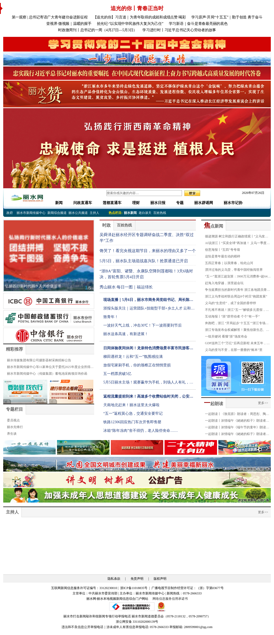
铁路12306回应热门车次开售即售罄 (132, 422)
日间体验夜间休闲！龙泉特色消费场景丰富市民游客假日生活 (148, 349)
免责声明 (137, 579)
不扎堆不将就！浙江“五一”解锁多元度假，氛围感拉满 (237, 310)
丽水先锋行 (15, 427)
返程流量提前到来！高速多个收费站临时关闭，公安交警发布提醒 (148, 397)
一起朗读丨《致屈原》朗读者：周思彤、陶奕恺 (237, 414)
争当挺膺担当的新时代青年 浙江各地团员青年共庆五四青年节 (237, 290)
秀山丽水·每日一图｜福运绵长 (126, 287)
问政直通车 (82, 203)
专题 (180, 203)
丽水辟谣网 (203, 203)
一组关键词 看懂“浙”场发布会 (226, 336)
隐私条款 (114, 579)
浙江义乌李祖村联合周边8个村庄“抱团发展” (236, 296)
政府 (9, 213)
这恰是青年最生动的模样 (222, 256)
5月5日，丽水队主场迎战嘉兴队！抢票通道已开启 (144, 261)
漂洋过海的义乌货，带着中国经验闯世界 (234, 270)
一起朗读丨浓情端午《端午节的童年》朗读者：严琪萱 (235, 428)
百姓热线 (159, 213)
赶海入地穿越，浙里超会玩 (224, 283)
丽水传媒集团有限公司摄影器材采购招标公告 (39, 360)
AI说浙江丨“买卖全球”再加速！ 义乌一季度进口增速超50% (237, 243)
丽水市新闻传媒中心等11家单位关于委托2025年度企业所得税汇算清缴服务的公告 (50, 367)
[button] (267, 448)
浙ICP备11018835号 (134, 588)
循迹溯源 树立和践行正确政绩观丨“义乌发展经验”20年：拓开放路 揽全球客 (236, 237)
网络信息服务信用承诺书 (170, 599)
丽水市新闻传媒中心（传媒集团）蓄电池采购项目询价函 (47, 373)
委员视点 (13, 420)
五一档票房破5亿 (117, 374)
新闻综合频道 (57, 213)
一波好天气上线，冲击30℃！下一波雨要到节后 (142, 325)
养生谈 (12, 434)
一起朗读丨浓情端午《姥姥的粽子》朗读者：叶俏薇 (237, 434)
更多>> (263, 403)
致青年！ (110, 317)
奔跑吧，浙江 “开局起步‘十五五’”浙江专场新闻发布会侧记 (237, 324)
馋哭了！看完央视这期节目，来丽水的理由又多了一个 (148, 251)
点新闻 (213, 226)
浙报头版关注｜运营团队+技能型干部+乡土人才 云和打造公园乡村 (149, 309)
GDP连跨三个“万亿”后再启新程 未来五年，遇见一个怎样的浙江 (237, 344)
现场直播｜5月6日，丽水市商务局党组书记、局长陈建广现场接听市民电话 (148, 301)
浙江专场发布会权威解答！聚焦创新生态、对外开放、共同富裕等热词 (237, 330)
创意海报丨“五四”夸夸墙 (222, 250)
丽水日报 (157, 203)
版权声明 (160, 579)
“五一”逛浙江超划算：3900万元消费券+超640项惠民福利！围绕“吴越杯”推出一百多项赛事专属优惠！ (237, 277)
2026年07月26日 (251, 193)
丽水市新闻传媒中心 (31, 213)
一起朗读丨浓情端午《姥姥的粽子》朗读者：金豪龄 (237, 421)
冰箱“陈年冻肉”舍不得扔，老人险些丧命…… (140, 431)
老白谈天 (145, 213)
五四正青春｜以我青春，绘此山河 (229, 263)
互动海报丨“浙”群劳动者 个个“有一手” (232, 316)
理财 (136, 203)
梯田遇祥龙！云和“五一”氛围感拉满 (133, 357)
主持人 (94, 213)
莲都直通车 (112, 203)
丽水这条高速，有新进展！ (125, 334)
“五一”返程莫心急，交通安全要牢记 (133, 413)
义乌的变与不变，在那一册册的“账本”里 (233, 350)
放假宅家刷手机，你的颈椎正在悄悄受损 (137, 365)
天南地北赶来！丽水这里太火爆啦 (131, 405)
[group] (137, 44)
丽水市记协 (233, 203)
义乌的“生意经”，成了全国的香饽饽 (230, 303)
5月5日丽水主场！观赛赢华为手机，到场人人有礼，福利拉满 (148, 383)
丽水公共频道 (78, 213)
